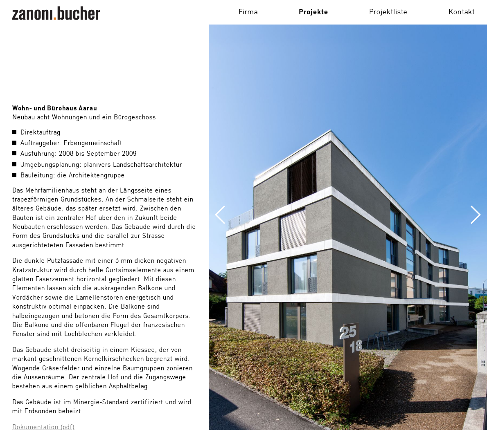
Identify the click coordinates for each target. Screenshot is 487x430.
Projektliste (388, 12)
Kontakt (462, 12)
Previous (256, 215)
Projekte (313, 12)
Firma (248, 12)
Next (440, 215)
